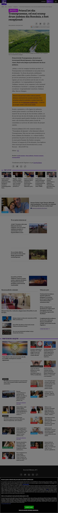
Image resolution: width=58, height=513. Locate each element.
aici (47, 489)
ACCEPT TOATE (29, 507)
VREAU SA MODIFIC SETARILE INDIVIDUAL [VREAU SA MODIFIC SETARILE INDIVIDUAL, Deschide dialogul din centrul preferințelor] (28, 510)
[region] (29, 495)
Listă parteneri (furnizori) (6, 503)
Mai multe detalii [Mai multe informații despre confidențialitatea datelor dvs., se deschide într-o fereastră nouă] (26, 484)
